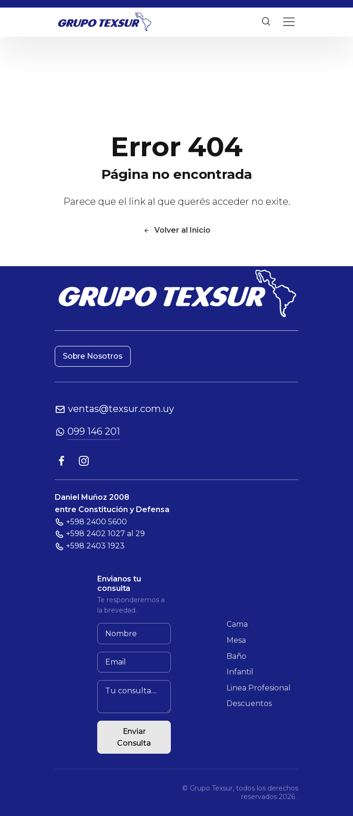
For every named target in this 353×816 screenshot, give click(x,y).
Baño (236, 656)
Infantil (240, 671)
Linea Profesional (259, 687)
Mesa (236, 640)
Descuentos (249, 703)
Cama (237, 624)
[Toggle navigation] (288, 21)
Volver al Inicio (176, 230)
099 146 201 (93, 431)
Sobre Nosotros (93, 356)
